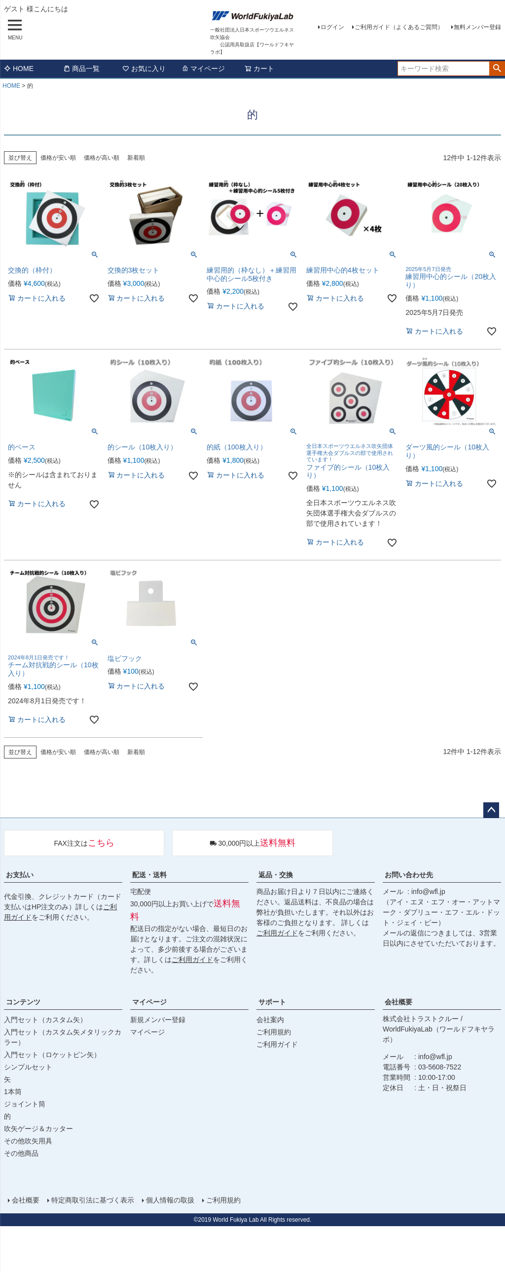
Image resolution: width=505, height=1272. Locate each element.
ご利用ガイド (192, 959)
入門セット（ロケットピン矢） (52, 1055)
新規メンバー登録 (157, 1020)
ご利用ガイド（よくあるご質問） (399, 27)
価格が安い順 (58, 157)
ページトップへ (491, 810)
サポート (272, 1002)
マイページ (203, 68)
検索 (497, 68)
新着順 (136, 157)
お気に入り (144, 68)
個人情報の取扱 (170, 1200)
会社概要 (398, 1002)
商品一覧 (81, 68)
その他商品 (21, 1153)
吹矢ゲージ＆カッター (38, 1129)
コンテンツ (23, 1002)
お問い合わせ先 (409, 875)
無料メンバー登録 (477, 27)
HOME (19, 68)
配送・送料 (149, 875)
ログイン (332, 27)
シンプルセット (28, 1067)
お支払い (20, 875)
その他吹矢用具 (28, 1141)
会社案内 (270, 1020)
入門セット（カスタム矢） (45, 1020)
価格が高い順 (101, 157)
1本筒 (13, 1092)
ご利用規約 (273, 1032)
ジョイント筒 (24, 1104)
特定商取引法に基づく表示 (92, 1200)
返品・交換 (275, 875)
